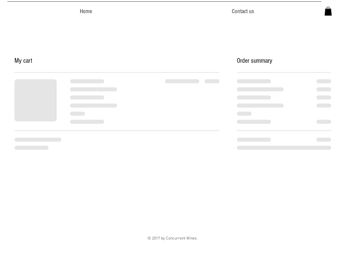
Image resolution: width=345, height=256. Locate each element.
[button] (328, 11)
